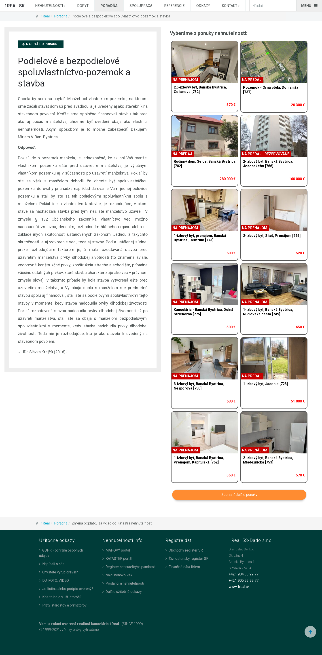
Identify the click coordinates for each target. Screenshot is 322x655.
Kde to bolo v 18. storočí (61, 597)
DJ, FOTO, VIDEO (55, 580)
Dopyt (83, 6)
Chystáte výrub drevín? (60, 572)
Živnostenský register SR (188, 558)
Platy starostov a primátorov (64, 605)
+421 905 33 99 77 (243, 580)
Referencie (174, 6)
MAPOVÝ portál (118, 550)
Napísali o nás (53, 564)
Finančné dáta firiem (184, 567)
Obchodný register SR (186, 550)
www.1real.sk (239, 587)
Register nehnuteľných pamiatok (131, 567)
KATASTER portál (119, 558)
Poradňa (109, 6)
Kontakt (230, 6)
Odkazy (203, 6)
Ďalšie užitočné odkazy (124, 592)
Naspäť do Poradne (40, 44)
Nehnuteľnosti (50, 6)
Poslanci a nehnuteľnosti (125, 583)
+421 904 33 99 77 (243, 574)
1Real (45, 16)
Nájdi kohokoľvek (119, 575)
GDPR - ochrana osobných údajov (61, 553)
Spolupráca (140, 6)
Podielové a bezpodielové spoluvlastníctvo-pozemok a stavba (74, 72)
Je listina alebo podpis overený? (67, 589)
